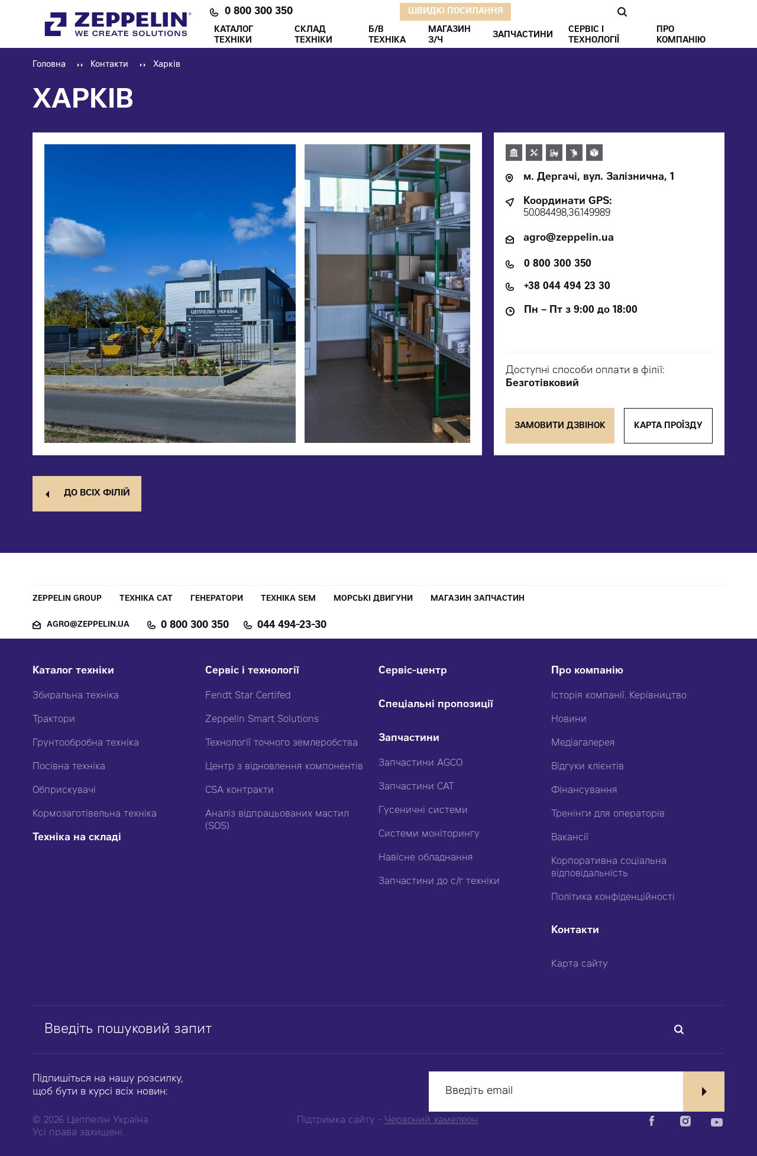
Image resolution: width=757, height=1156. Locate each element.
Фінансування (584, 790)
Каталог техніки (73, 671)
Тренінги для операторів (608, 814)
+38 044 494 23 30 (567, 287)
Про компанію (587, 671)
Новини (569, 719)
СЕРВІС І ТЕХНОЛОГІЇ (593, 35)
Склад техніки (313, 35)
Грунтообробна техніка (86, 743)
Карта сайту (579, 964)
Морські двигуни (373, 599)
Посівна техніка (69, 767)
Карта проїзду (668, 426)
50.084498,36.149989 (566, 214)
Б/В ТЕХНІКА (387, 35)
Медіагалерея (583, 743)
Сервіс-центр (412, 671)
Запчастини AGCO (420, 763)
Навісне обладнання (425, 858)
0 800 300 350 (259, 12)
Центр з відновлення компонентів (284, 767)
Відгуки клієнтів (587, 767)
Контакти (109, 65)
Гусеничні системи (423, 810)
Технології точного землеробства (281, 743)
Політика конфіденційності (613, 897)
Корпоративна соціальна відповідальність (609, 868)
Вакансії (569, 838)
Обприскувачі (64, 790)
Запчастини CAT (416, 787)
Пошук (622, 12)
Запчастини (408, 739)
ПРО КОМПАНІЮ (681, 35)
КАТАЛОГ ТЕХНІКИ (233, 35)
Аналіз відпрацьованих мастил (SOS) (277, 820)
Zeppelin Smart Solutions (262, 719)
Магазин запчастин (478, 599)
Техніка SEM (288, 599)
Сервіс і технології (252, 671)
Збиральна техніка (76, 696)
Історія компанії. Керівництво (619, 696)
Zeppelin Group (67, 599)
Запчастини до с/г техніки (439, 881)
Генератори (216, 599)
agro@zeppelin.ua (568, 239)
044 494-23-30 (291, 625)
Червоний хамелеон (431, 1120)
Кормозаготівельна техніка (95, 814)
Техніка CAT (146, 599)
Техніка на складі (77, 838)
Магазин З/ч (449, 35)
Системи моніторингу (429, 834)
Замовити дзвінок (560, 426)
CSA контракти (239, 790)
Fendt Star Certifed (248, 696)
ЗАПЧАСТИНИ (523, 35)
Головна (49, 65)
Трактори (54, 719)
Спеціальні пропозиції (435, 705)
